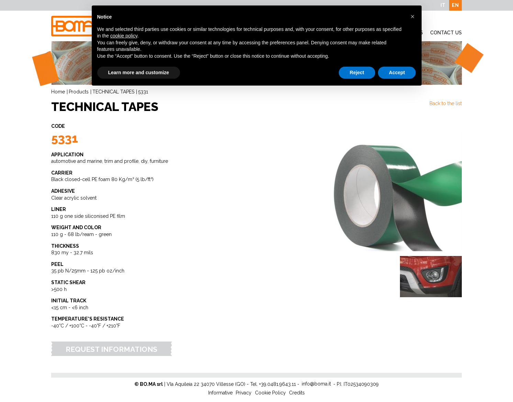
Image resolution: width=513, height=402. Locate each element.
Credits (297, 392)
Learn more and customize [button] (138, 72)
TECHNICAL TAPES (113, 91)
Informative (220, 392)
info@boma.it (316, 384)
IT (442, 5)
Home (58, 91)
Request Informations (111, 349)
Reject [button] (357, 72)
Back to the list (446, 103)
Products (79, 91)
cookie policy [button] (123, 35)
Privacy (244, 392)
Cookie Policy (270, 392)
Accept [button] (397, 72)
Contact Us (446, 32)
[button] (412, 16)
